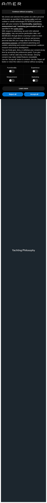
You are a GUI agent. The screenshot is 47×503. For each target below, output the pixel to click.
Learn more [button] (23, 88)
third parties (6, 33)
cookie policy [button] (18, 29)
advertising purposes (9, 43)
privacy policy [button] (30, 19)
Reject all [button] (12, 94)
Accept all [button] (34, 94)
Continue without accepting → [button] (23, 12)
